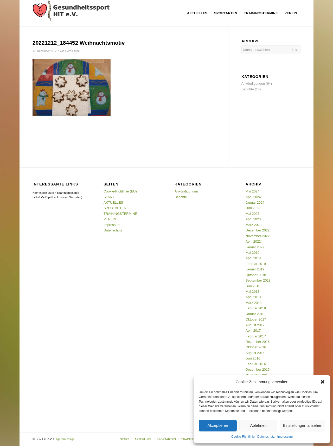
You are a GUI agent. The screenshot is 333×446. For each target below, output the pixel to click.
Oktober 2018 (256, 275)
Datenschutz (266, 436)
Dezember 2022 (258, 230)
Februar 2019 (256, 264)
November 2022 (258, 236)
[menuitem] (197, 13)
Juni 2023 (253, 208)
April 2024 (253, 197)
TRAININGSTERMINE (120, 214)
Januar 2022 (255, 247)
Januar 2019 (255, 269)
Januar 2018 (255, 314)
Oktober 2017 (256, 319)
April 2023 (253, 219)
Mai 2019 (252, 253)
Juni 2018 (253, 286)
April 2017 (253, 330)
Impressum (285, 436)
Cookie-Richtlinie (243, 436)
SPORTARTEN (115, 208)
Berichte (247, 89)
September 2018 (258, 280)
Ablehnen (258, 425)
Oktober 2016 (256, 347)
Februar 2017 (256, 336)
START (109, 197)
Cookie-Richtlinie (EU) (120, 191)
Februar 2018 (256, 308)
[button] (322, 381)
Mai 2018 (252, 292)
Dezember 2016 (258, 342)
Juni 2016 (253, 358)
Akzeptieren (217, 425)
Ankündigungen (253, 83)
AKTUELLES (113, 202)
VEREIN (110, 219)
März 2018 (253, 303)
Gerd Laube (72, 50)
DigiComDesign (64, 439)
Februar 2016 (256, 364)
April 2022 (253, 241)
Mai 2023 (252, 214)
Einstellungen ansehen (302, 425)
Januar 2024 (255, 202)
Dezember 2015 (258, 369)
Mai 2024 (252, 191)
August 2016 (255, 353)
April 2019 (253, 258)
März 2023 (253, 225)
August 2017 (255, 325)
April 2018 (253, 297)
